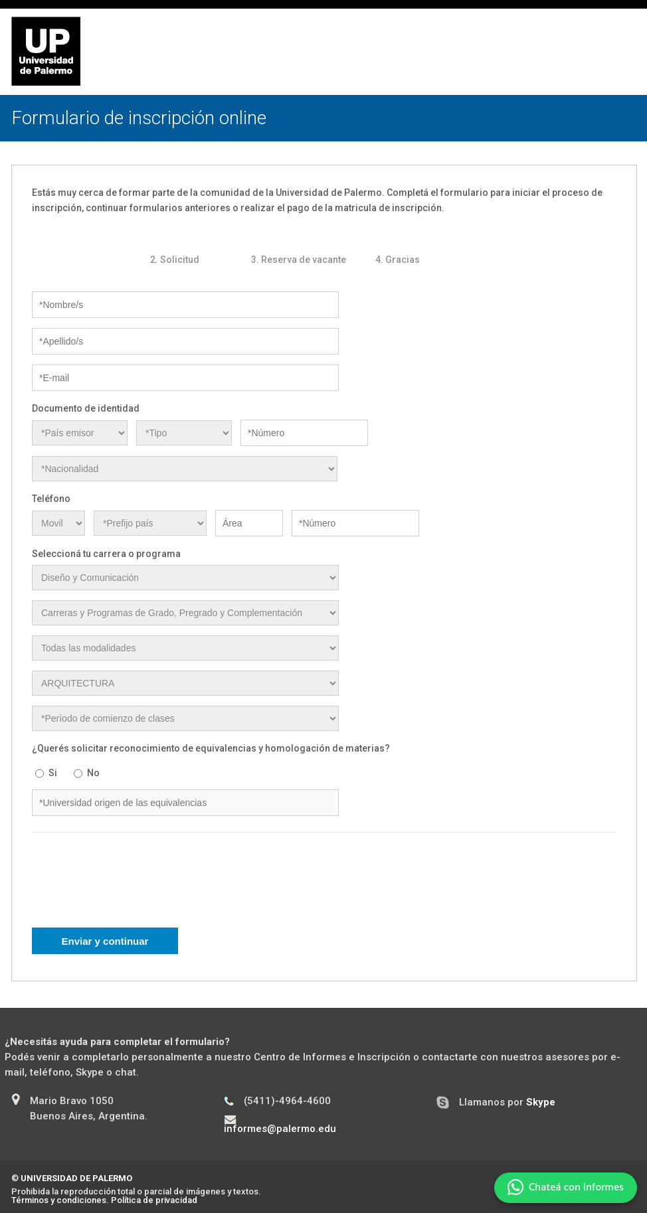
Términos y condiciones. (60, 1200)
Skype (540, 1102)
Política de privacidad (154, 1200)
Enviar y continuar (105, 941)
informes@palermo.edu (280, 1129)
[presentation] (133, 888)
